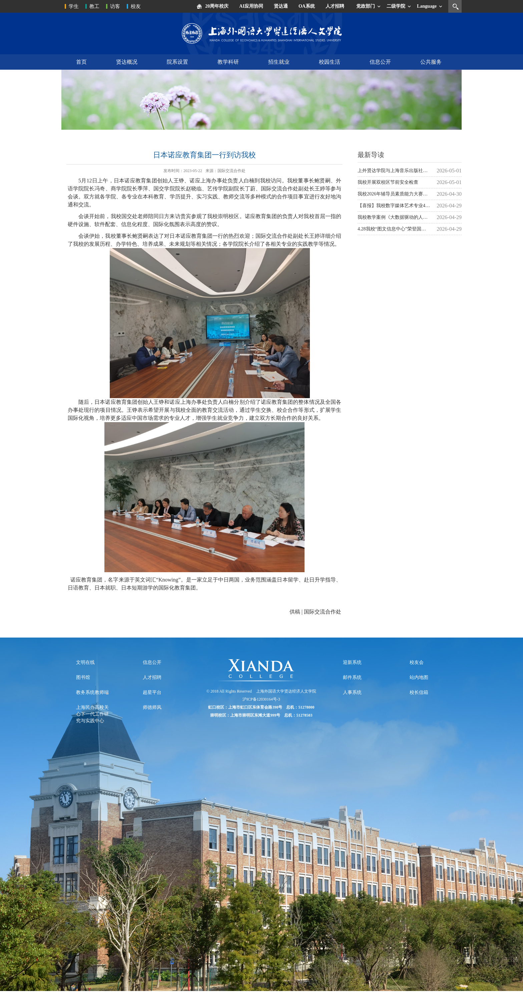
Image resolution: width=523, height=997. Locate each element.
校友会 (417, 662)
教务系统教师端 (92, 692)
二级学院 (396, 6)
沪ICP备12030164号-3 (261, 699)
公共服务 (431, 62)
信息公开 (380, 62)
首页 (81, 62)
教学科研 (228, 62)
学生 (74, 6)
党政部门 (365, 6)
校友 (136, 6)
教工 (94, 6)
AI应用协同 (251, 6)
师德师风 (152, 707)
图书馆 (83, 677)
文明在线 (85, 662)
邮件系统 (352, 677)
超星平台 (152, 692)
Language (427, 6)
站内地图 (419, 677)
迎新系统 (352, 662)
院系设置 (177, 62)
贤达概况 (126, 62)
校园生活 (329, 62)
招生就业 (279, 62)
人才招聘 (335, 6)
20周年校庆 (216, 6)
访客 (115, 6)
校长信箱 (419, 692)
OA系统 (307, 6)
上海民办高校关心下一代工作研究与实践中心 (92, 714)
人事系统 (352, 692)
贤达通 (281, 6)
